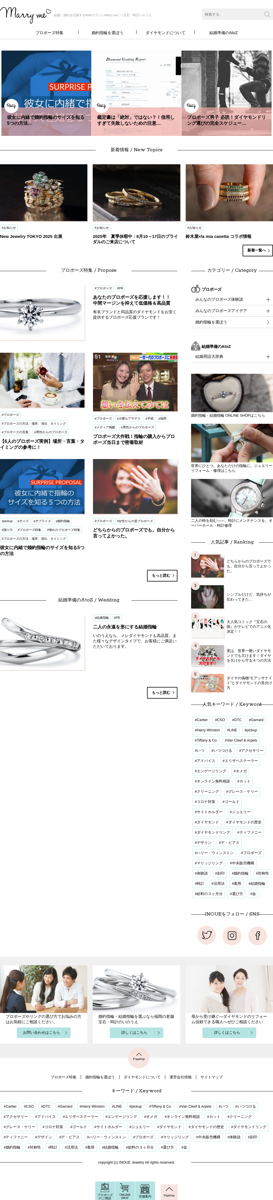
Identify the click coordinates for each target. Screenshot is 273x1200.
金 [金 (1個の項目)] (254, 894)
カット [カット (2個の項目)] (245, 781)
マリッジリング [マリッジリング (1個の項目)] (210, 863)
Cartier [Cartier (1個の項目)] (202, 720)
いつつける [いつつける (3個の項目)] (223, 750)
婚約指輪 (63, 521)
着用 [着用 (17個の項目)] (237, 883)
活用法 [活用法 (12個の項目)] (219, 883)
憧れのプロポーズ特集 (64, 530)
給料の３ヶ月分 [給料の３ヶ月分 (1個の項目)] (210, 894)
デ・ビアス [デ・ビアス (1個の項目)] (230, 842)
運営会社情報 (180, 1077)
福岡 (163, 418)
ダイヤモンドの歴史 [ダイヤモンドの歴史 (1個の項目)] (245, 822)
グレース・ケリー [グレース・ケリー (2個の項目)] (243, 791)
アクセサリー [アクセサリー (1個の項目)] (252, 750)
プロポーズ (11, 414)
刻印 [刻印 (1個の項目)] (221, 873)
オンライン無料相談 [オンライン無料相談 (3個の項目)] (213, 781)
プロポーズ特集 (49, 32)
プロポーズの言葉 (15, 432)
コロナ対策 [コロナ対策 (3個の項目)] (206, 802)
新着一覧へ (256, 250)
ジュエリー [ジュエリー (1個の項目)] (241, 812)
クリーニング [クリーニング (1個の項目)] (208, 791)
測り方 (8, 530)
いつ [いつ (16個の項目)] (200, 750)
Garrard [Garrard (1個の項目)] (257, 720)
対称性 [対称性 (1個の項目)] (263, 873)
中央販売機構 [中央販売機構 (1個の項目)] (243, 863)
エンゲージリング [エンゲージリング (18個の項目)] (211, 771)
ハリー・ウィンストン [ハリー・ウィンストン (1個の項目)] (215, 853)
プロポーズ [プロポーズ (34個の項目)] (252, 853)
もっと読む (161, 575)
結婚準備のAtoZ (223, 32)
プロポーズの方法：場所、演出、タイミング (34, 423)
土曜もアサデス (129, 418)
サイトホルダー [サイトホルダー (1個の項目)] (210, 812)
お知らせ (9, 227)
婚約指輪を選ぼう (107, 32)
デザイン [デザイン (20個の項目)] (204, 842)
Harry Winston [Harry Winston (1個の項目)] (208, 730)
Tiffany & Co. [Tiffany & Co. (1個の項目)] (207, 740)
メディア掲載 (105, 427)
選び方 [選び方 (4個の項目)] (237, 894)
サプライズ (43, 521)
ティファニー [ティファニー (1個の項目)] (250, 832)
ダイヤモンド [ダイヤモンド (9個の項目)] (208, 822)
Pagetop (138, 1056)
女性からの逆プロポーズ (136, 521)
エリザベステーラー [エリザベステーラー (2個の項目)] (241, 761)
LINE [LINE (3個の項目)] (233, 730)
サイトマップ (211, 1077)
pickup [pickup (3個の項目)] (252, 730)
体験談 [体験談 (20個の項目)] (202, 873)
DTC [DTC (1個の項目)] (237, 720)
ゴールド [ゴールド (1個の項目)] (232, 802)
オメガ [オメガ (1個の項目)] (241, 771)
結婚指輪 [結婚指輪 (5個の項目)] (258, 883)
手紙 (150, 418)
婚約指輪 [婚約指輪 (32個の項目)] (241, 873)
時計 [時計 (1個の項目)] (200, 883)
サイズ (24, 521)
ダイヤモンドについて (165, 32)
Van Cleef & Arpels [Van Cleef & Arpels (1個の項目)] (242, 740)
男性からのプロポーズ (51, 432)
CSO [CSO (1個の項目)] (221, 720)
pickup (8, 521)
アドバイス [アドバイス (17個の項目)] (206, 761)
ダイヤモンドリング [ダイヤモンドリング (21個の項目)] (213, 832)
